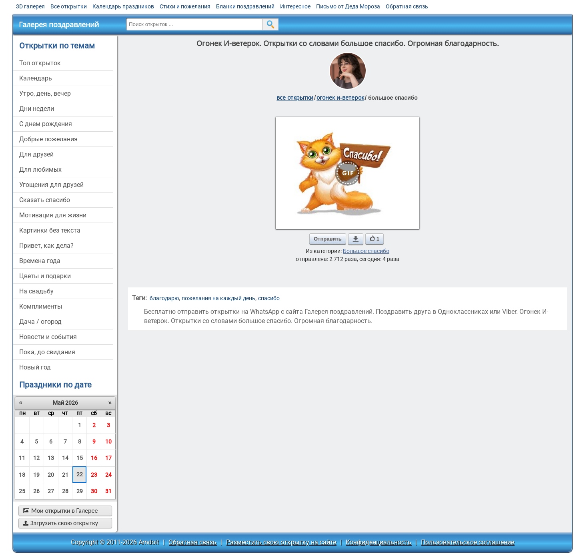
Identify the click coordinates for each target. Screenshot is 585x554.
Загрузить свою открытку (60, 523)
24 (108, 475)
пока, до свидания (47, 352)
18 (22, 475)
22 (79, 474)
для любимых (40, 169)
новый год (35, 367)
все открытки (294, 97)
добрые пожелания (48, 139)
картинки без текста (49, 230)
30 (94, 491)
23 (94, 475)
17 (108, 458)
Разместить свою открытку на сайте (281, 542)
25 (22, 491)
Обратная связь (407, 6)
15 (79, 458)
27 (51, 491)
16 (94, 458)
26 (36, 491)
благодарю (164, 298)
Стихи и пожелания (185, 6)
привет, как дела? (46, 245)
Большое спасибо (366, 251)
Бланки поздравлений (245, 6)
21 (65, 475)
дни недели (36, 108)
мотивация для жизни (52, 215)
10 (108, 441)
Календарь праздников (123, 6)
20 (51, 475)
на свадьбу (36, 291)
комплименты (40, 306)
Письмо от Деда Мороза (348, 6)
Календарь (35, 78)
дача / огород (40, 321)
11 (22, 458)
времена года (39, 261)
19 (36, 475)
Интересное (295, 6)
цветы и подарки (45, 276)
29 (79, 491)
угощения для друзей (51, 185)
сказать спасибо (44, 200)
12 (36, 458)
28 (65, 491)
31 (108, 491)
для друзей (36, 154)
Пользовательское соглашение (467, 542)
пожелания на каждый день (218, 298)
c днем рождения (45, 124)
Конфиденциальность (378, 542)
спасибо (269, 298)
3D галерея (30, 6)
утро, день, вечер (45, 93)
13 (51, 458)
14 (65, 458)
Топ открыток (40, 63)
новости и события (48, 337)
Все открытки (68, 6)
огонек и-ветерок (340, 97)
